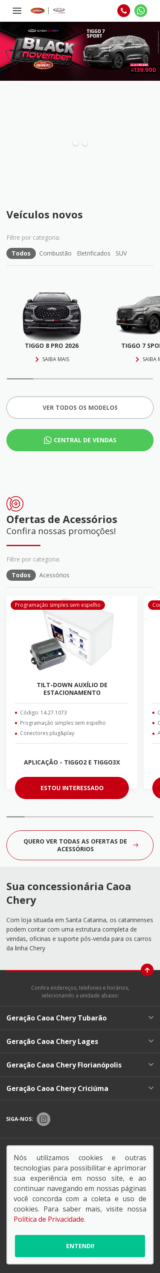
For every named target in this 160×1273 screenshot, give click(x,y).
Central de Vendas (85, 440)
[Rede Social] (43, 1119)
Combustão (55, 253)
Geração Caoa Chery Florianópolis (80, 1065)
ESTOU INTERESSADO (72, 788)
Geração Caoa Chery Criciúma (80, 1088)
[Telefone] (123, 10)
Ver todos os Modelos (80, 407)
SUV (121, 253)
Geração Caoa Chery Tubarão (80, 1018)
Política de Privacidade (49, 1219)
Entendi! (80, 1246)
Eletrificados (94, 253)
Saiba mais (52, 359)
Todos (21, 253)
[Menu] (17, 10)
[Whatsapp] (140, 10)
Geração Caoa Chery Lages (80, 1041)
